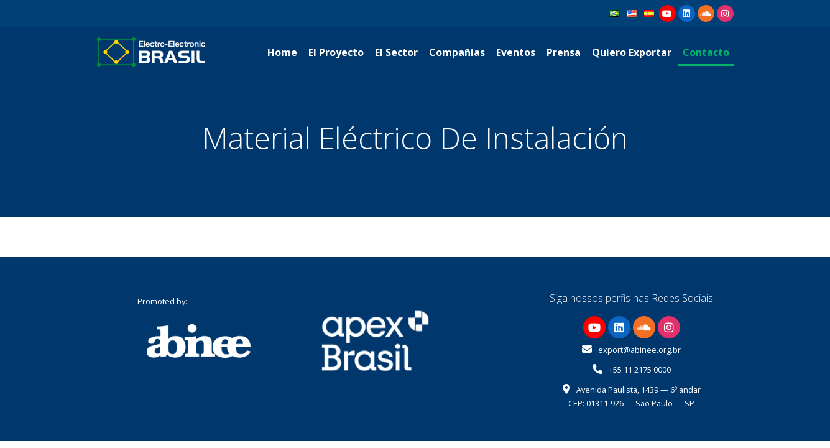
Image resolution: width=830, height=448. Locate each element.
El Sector (396, 52)
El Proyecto (336, 52)
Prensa (563, 52)
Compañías (457, 52)
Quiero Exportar (631, 52)
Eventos (515, 52)
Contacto (706, 52)
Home (282, 52)
